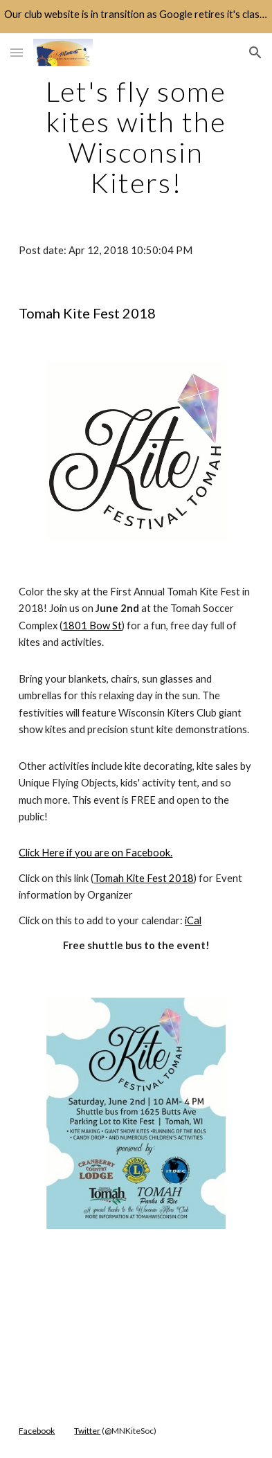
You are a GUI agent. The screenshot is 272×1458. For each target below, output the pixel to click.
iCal (193, 920)
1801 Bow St (92, 625)
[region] (136, 16)
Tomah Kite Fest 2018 (143, 878)
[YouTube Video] (135, 1324)
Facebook (37, 1430)
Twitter (87, 1430)
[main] (135, 137)
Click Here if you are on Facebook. (95, 852)
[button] (16, 52)
